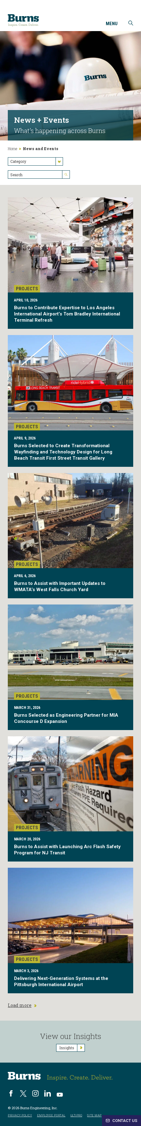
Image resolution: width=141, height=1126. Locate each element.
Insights (72, 1047)
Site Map (94, 1115)
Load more (22, 1005)
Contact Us (121, 1120)
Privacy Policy (20, 1115)
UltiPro (76, 1115)
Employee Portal (51, 1115)
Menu (112, 23)
